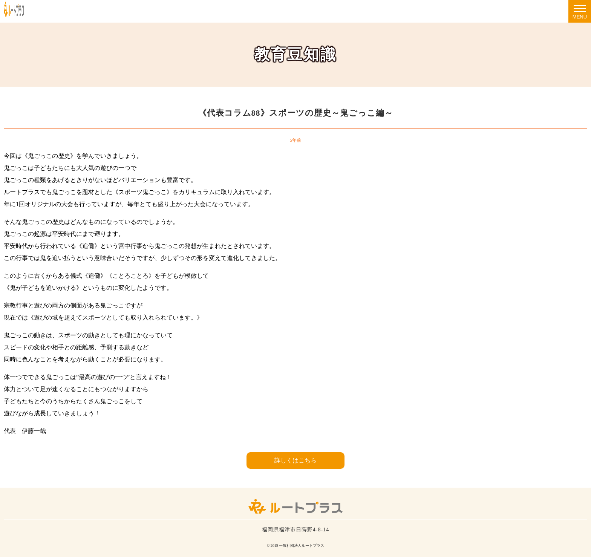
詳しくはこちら (295, 460)
